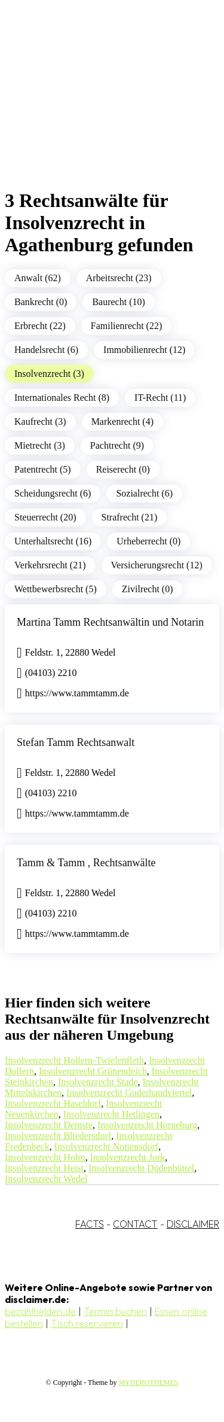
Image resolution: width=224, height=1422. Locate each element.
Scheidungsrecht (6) (52, 493)
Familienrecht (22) (126, 326)
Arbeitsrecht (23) (119, 278)
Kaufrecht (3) (40, 421)
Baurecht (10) (118, 302)
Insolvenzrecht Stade (98, 1082)
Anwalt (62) (37, 278)
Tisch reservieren (87, 1323)
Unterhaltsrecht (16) (52, 541)
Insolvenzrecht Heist (44, 1168)
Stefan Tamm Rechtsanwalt (75, 742)
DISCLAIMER (193, 1224)
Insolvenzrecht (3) (49, 374)
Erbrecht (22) (40, 326)
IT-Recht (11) (160, 397)
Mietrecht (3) (39, 445)
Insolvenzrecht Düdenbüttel (141, 1168)
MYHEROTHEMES (148, 1382)
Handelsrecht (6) (46, 350)
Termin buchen (115, 1311)
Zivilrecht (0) (147, 589)
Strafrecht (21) (130, 517)
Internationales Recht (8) (61, 397)
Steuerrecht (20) (45, 517)
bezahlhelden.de (40, 1311)
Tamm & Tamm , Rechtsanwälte (86, 863)
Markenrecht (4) (122, 421)
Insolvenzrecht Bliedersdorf (58, 1136)
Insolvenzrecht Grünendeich (93, 1071)
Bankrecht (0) (40, 302)
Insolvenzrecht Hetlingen (111, 1114)
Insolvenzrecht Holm (45, 1157)
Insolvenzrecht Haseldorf (53, 1103)
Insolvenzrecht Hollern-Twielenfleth (74, 1060)
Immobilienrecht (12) (144, 350)
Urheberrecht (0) (148, 541)
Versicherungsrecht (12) (156, 565)
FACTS (89, 1224)
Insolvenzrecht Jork (127, 1157)
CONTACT (135, 1224)
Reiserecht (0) (123, 469)
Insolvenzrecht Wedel (46, 1179)
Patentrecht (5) (42, 469)
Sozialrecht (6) (144, 493)
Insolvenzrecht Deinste (49, 1125)
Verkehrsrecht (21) (50, 565)
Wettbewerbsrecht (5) (55, 589)
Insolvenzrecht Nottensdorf (106, 1146)
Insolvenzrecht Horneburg (147, 1125)
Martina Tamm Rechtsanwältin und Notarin (110, 622)
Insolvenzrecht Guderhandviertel (129, 1093)
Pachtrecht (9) (117, 445)
